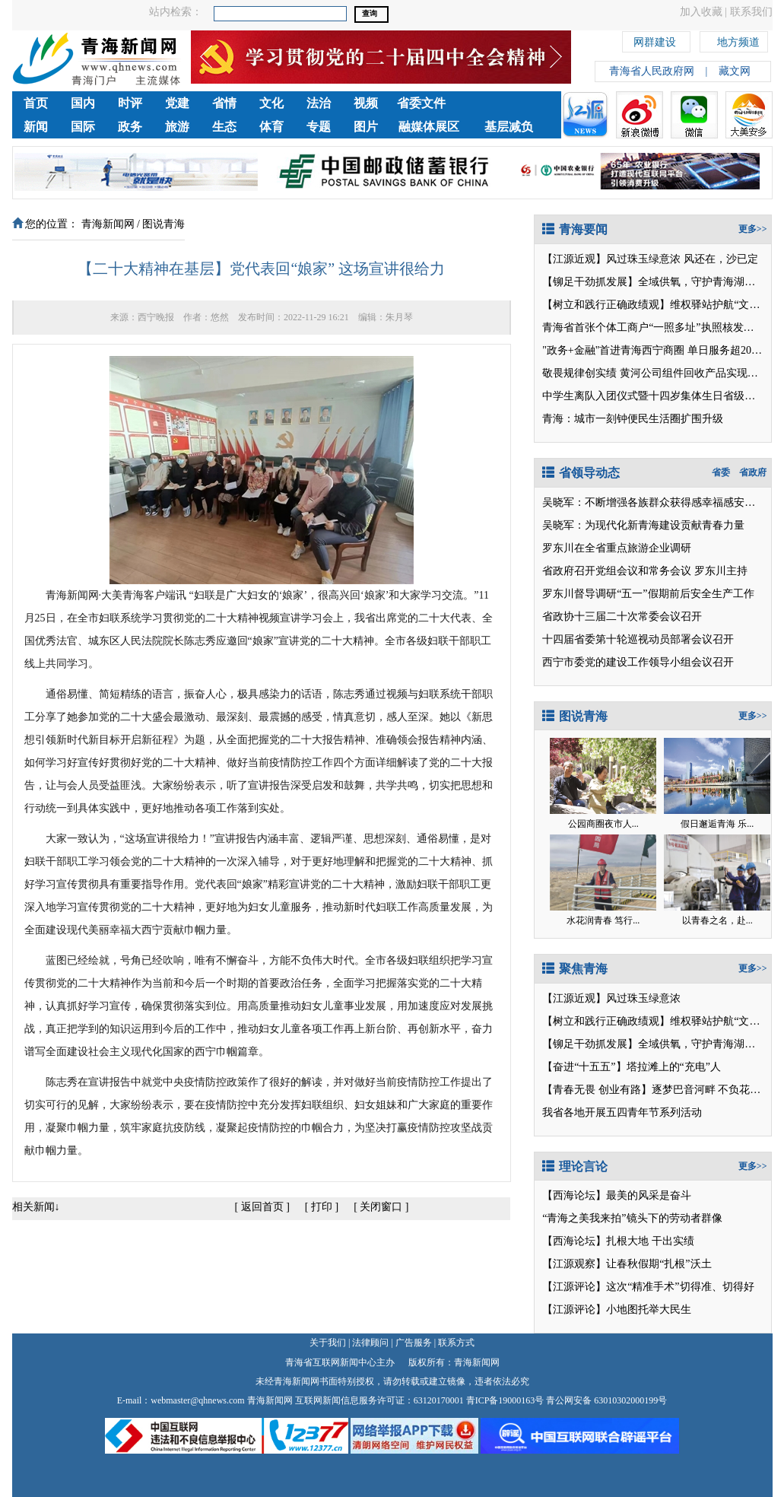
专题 (318, 126)
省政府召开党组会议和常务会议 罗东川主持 (644, 571)
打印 (321, 1207)
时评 (130, 103)
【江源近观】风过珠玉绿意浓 (611, 259)
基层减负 (508, 126)
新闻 (36, 126)
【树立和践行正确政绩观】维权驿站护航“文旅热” (658, 304)
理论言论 (575, 1166)
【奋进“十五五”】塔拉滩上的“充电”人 (631, 1067)
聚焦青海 (575, 968)
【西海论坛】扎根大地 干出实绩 (618, 1241)
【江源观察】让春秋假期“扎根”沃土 (626, 1264)
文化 (271, 103)
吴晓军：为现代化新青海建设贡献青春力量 (643, 525)
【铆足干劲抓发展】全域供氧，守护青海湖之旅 (654, 282)
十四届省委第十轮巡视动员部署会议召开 (638, 639)
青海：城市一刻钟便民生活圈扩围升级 (632, 418)
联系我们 (751, 11)
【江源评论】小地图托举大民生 (616, 1309)
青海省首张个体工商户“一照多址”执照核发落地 (653, 327)
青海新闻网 (108, 224)
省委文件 (421, 103)
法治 (318, 103)
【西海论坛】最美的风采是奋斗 (616, 1195)
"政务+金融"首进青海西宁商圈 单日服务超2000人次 (662, 350)
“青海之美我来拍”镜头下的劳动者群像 (632, 1218)
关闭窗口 (381, 1207)
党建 (177, 103)
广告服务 (413, 1342)
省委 (721, 472)
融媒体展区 (428, 126)
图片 (366, 126)
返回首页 (262, 1207)
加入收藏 (701, 11)
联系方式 (456, 1342)
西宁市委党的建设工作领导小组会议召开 (638, 662)
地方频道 (738, 40)
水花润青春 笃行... (603, 920)
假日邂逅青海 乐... (717, 823)
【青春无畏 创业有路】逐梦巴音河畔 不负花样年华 (662, 1089)
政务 (130, 126)
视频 (366, 103)
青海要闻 (575, 229)
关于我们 (327, 1342)
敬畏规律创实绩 (579, 373)
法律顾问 (370, 1342)
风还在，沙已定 (721, 259)
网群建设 (654, 40)
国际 (83, 126)
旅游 (177, 126)
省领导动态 (581, 472)
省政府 (753, 472)
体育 (271, 126)
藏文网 (735, 71)
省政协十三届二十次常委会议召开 (622, 616)
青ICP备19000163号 (505, 1400)
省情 (224, 103)
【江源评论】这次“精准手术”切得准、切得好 (648, 1286)
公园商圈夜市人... (603, 823)
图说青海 (163, 224)
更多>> (752, 229)
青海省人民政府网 (651, 71)
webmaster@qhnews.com (197, 1400)
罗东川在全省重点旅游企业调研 (616, 548)
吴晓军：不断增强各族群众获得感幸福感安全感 (654, 502)
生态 (224, 126)
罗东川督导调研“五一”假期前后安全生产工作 (648, 593)
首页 (36, 103)
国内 (83, 103)
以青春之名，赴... (717, 920)
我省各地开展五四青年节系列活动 (622, 1112)
